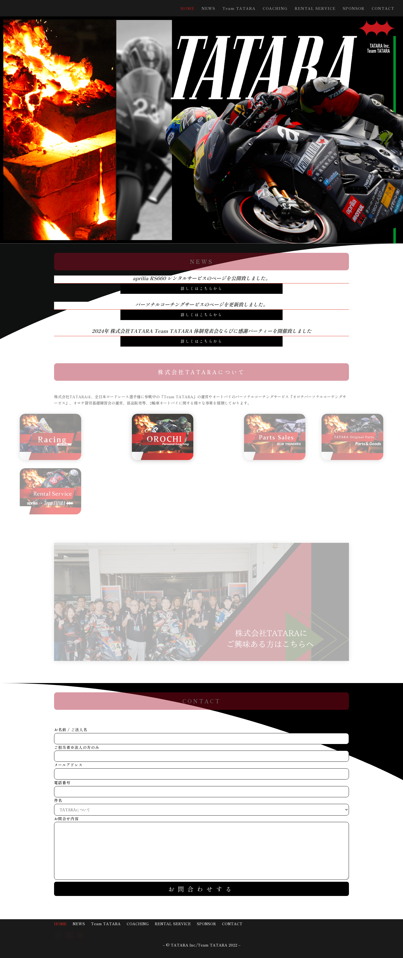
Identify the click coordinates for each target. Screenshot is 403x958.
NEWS (208, 8)
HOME (187, 8)
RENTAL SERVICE (315, 8)
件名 (201, 805)
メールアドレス (201, 769)
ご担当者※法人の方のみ (201, 752)
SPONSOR (354, 8)
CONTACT (383, 8)
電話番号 (201, 787)
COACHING (275, 8)
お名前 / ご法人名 (201, 734)
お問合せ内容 (201, 848)
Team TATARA (239, 8)
